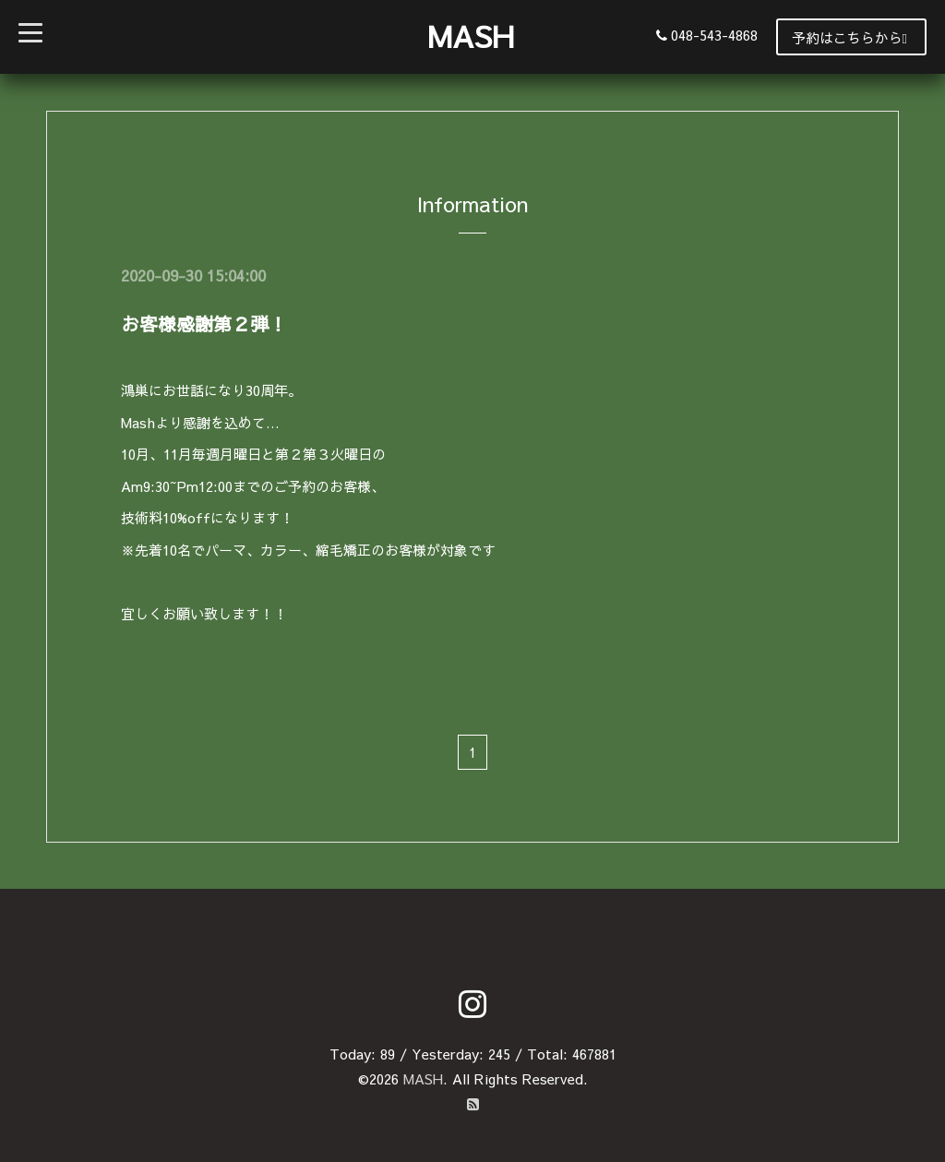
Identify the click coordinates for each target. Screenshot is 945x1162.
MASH (470, 35)
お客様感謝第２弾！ (204, 323)
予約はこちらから (849, 37)
